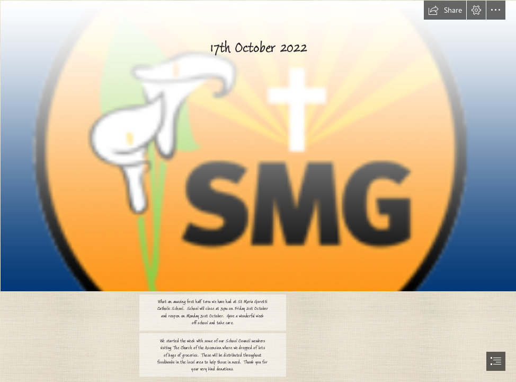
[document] (258, 191)
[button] (445, 10)
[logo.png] (258, 145)
